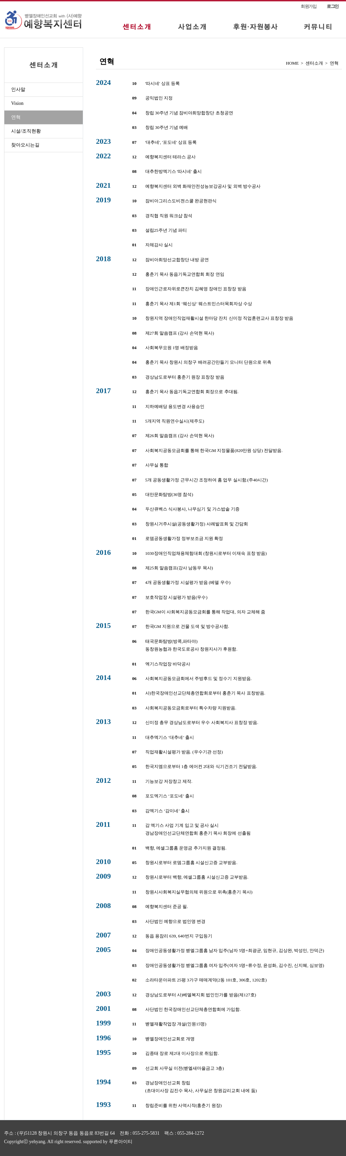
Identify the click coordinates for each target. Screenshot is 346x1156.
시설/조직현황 (26, 131)
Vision (17, 103)
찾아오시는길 (25, 145)
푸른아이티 (120, 1141)
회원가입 (309, 6)
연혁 (16, 117)
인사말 (18, 89)
